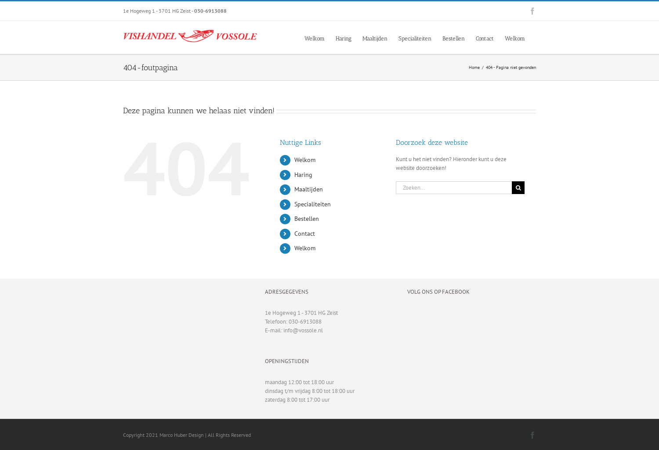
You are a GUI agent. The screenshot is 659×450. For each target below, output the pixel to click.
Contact (304, 234)
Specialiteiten (312, 204)
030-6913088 (305, 321)
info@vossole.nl (303, 330)
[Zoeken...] (454, 187)
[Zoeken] (518, 187)
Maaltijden (308, 189)
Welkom (304, 160)
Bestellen (306, 219)
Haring (303, 175)
